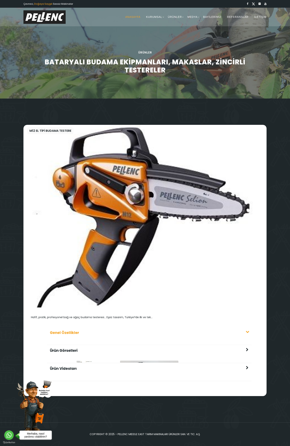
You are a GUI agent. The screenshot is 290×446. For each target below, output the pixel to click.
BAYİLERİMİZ (212, 16)
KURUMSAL (154, 16)
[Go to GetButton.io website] (9, 442)
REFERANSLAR (237, 16)
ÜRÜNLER (175, 16)
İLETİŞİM (260, 16)
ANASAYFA (132, 16)
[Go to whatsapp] (9, 435)
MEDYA (192, 16)
